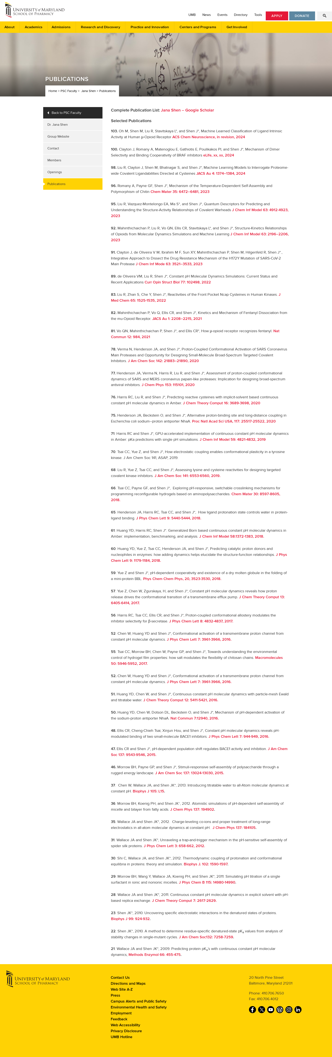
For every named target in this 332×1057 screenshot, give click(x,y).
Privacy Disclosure (126, 1031)
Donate (302, 16)
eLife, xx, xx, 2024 (218, 155)
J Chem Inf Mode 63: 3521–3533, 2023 (169, 264)
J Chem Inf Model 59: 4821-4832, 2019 (233, 440)
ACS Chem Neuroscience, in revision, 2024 (208, 137)
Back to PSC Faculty (66, 113)
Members (54, 160)
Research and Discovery (100, 27)
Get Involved (237, 27)
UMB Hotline (121, 1037)
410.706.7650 (273, 993)
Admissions (61, 27)
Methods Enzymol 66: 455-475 (155, 955)
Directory (241, 15)
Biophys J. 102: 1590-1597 (205, 864)
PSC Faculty (69, 91)
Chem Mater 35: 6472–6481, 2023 (180, 192)
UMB (192, 15)
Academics (33, 27)
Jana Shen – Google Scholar (187, 110)
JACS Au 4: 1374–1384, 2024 (220, 174)
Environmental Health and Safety (139, 1007)
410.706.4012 (267, 999)
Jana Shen (88, 91)
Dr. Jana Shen (57, 125)
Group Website (58, 136)
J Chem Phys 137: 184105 (234, 828)
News (206, 15)
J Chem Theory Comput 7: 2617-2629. (184, 901)
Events (222, 15)
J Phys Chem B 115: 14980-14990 (207, 882)
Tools (258, 15)
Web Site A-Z (122, 989)
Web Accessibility (125, 1025)
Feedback (119, 1019)
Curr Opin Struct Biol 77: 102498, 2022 (178, 282)
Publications (107, 91)
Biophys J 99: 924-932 (130, 919)
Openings (54, 172)
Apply (276, 16)
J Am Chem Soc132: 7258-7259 (206, 937)
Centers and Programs (198, 27)
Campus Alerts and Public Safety (138, 1001)
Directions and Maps (128, 984)
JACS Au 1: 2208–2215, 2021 (176, 319)
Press (115, 995)
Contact (53, 148)
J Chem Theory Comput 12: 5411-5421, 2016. (180, 700)
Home (52, 91)
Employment (121, 1013)
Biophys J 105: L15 (148, 791)
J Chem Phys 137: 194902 (192, 810)
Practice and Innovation (150, 27)
